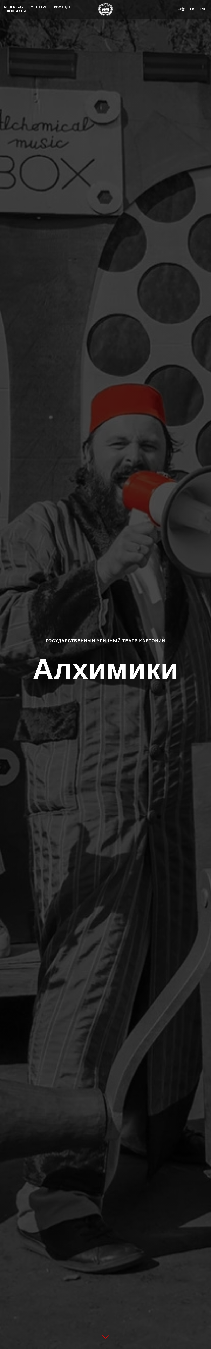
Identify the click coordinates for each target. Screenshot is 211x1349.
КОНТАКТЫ (16, 11)
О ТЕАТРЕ (39, 7)
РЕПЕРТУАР (14, 7)
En (192, 9)
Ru (202, 9)
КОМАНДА (62, 7)
